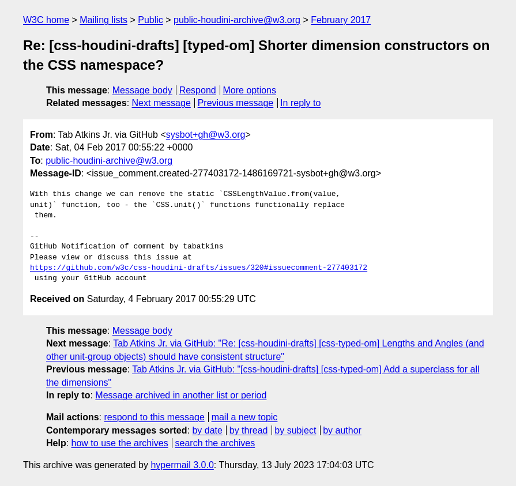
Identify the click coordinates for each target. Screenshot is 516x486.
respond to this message (154, 417)
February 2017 (341, 20)
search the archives (215, 443)
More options (250, 90)
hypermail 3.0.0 (181, 465)
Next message (161, 103)
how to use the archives (119, 443)
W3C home (46, 20)
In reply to (300, 103)
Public (150, 20)
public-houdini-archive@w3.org (237, 20)
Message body (142, 90)
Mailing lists (103, 20)
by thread (248, 430)
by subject (295, 430)
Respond (197, 90)
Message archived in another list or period (180, 395)
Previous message (236, 103)
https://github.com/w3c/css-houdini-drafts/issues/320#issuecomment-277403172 (198, 268)
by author (342, 430)
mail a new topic (245, 417)
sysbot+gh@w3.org (206, 135)
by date (207, 430)
